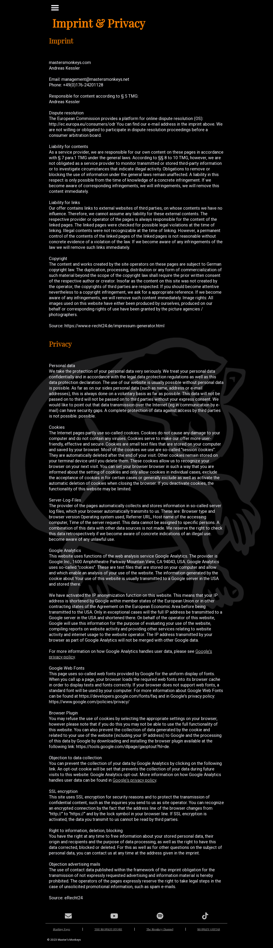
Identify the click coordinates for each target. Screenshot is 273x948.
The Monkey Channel (159, 929)
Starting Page (61, 929)
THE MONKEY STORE (108, 929)
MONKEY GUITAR (208, 929)
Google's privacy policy (134, 780)
